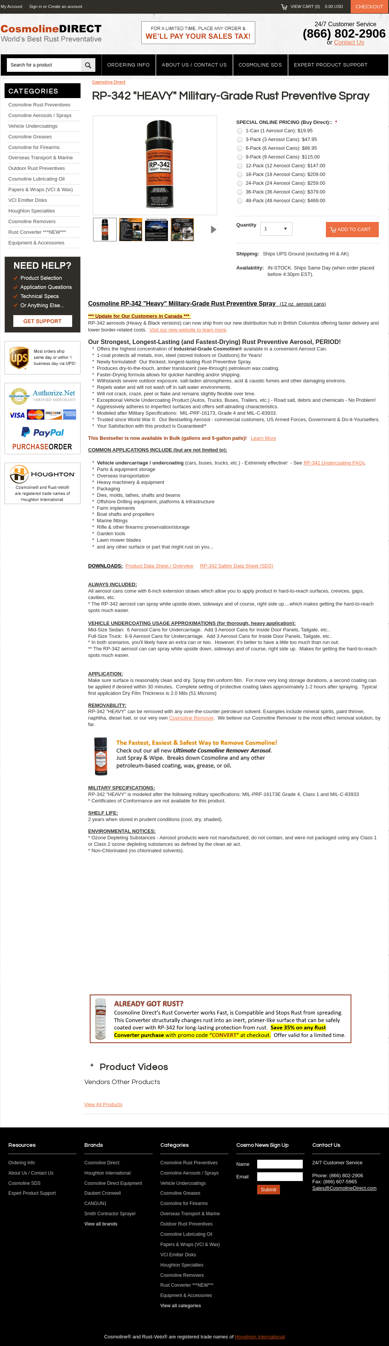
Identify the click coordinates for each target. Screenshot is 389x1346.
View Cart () (317, 6)
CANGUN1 (95, 1203)
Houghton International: (108, 1173)
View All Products (103, 1104)
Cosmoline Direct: (108, 82)
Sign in (35, 6)
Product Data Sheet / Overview (159, 566)
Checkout (369, 7)
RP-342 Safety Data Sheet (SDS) (236, 566)
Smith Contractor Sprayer (110, 1213)
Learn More (263, 438)
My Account (11, 6)
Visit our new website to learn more (187, 330)
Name (243, 1164)
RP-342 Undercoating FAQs (334, 463)
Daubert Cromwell (102, 1193)
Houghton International (260, 1337)
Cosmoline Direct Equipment (113, 1183)
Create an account (65, 6)
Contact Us (349, 42)
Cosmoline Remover (191, 718)
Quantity (246, 225)
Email (242, 1177)
